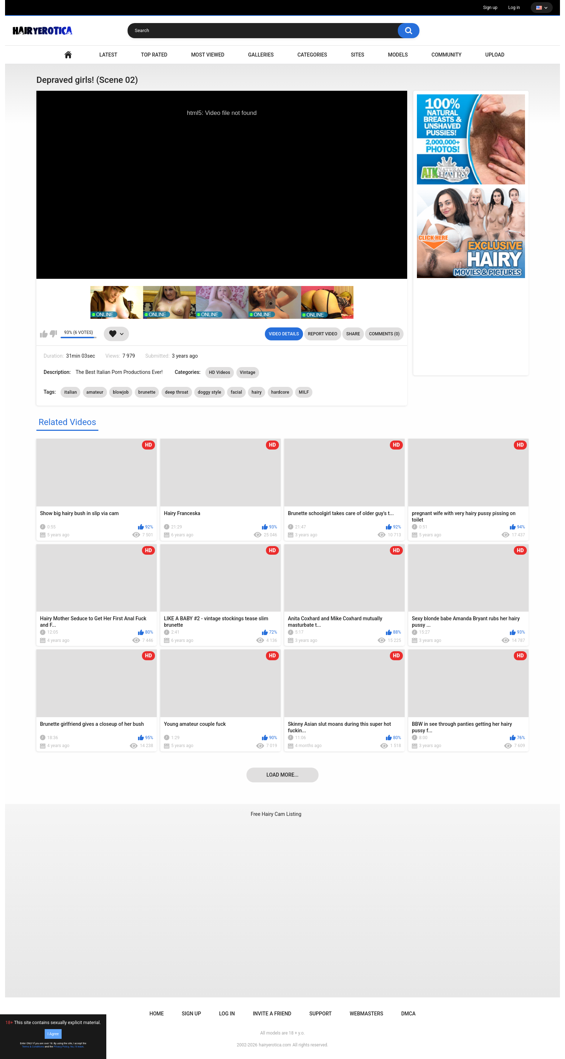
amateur (94, 392)
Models (398, 55)
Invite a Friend (272, 1013)
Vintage (247, 372)
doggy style (209, 392)
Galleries (261, 55)
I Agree (53, 1034)
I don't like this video (53, 334)
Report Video (322, 333)
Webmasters (366, 1013)
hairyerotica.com (275, 1044)
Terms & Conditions (33, 1046)
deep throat (176, 392)
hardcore (280, 392)
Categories (312, 55)
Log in (514, 7)
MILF (304, 392)
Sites (357, 55)
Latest (108, 55)
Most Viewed (207, 55)
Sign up (490, 7)
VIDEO (68, 55)
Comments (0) (384, 333)
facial (236, 392)
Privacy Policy (61, 1046)
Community (447, 55)
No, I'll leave (77, 1046)
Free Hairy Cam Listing (276, 814)
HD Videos (219, 372)
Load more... (283, 775)
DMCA (408, 1013)
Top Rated (154, 55)
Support (320, 1013)
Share (353, 333)
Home (157, 1013)
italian (70, 392)
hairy (257, 392)
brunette (147, 392)
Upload (494, 55)
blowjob (121, 392)
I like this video (44, 334)
